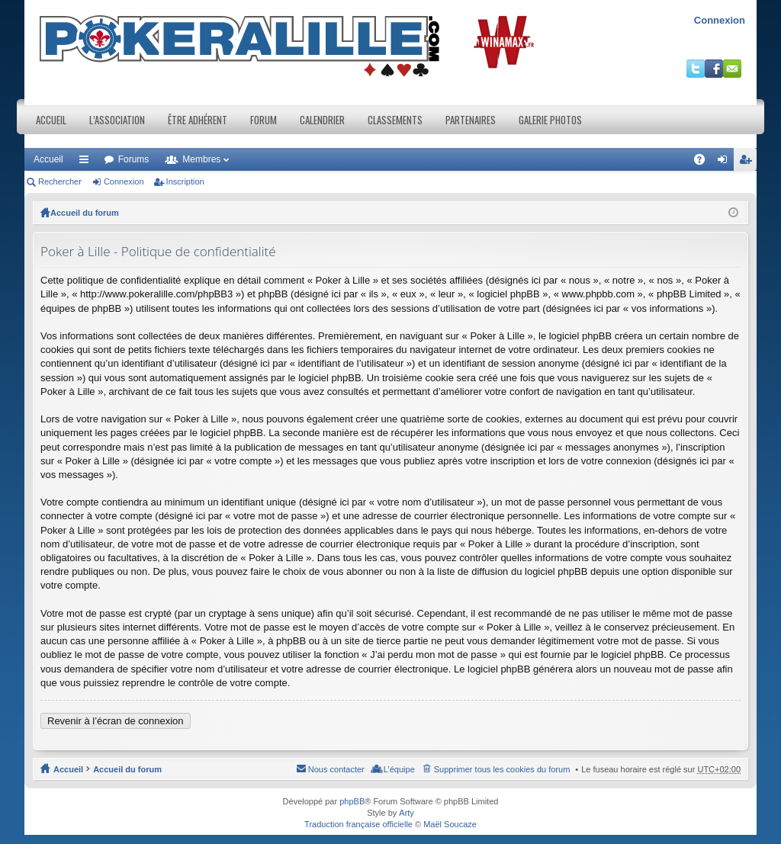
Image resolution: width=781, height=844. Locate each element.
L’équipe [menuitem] (399, 769)
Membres (201, 159)
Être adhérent (197, 119)
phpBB (352, 801)
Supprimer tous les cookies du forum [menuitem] (502, 769)
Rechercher (60, 181)
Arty (406, 812)
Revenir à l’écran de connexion (115, 721)
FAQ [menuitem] (704, 162)
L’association (117, 119)
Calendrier (322, 119)
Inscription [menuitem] (749, 162)
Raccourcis (87, 162)
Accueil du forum (84, 212)
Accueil (51, 119)
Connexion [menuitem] (726, 162)
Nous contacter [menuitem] (336, 769)
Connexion (719, 20)
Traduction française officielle (358, 824)
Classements (395, 119)
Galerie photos (550, 119)
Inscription (185, 181)
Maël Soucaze (450, 824)
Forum (263, 119)
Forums (133, 159)
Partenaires (470, 119)
